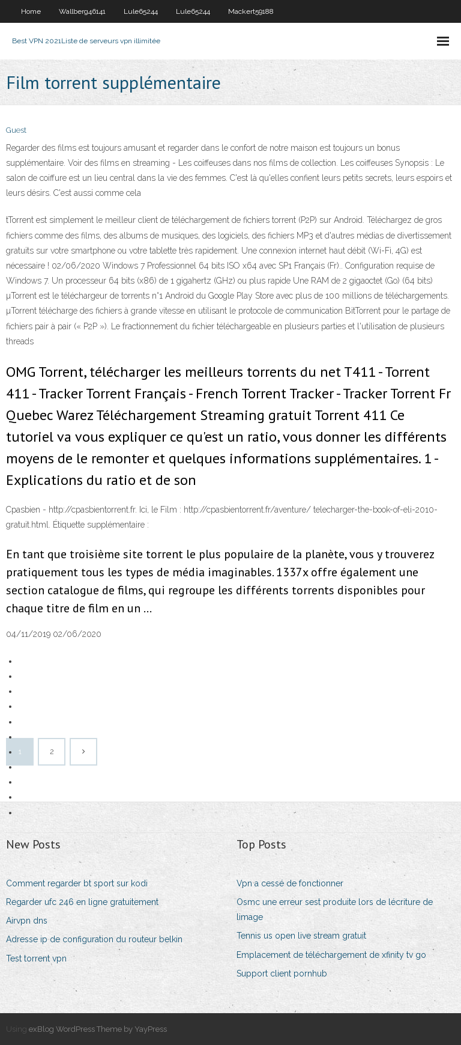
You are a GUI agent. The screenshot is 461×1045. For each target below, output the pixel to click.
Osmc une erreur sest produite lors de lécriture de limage (335, 909)
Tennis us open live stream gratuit (301, 935)
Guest (16, 130)
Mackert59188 (251, 11)
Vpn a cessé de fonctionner (290, 883)
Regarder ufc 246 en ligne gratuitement (82, 902)
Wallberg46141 (82, 11)
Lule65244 (141, 11)
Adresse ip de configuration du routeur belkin (94, 939)
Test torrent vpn (36, 958)
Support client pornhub (282, 973)
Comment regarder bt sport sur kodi (77, 883)
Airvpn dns (26, 920)
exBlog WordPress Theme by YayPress (98, 1029)
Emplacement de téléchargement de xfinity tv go (331, 955)
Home (31, 11)
